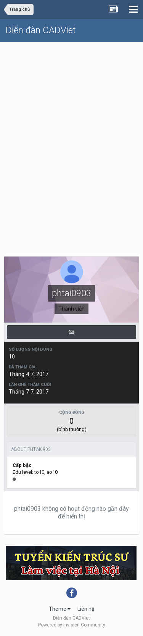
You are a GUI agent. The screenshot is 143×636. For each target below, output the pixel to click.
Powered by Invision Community (71, 625)
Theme (60, 609)
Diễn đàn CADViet (41, 30)
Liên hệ (85, 609)
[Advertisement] (71, 117)
